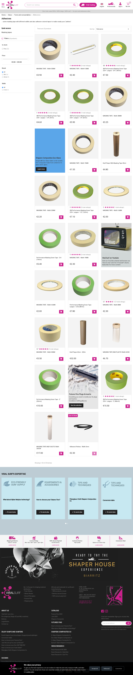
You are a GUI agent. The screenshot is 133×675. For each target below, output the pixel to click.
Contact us (4, 624)
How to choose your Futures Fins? (61, 626)
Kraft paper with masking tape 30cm (114, 163)
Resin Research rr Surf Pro (59, 654)
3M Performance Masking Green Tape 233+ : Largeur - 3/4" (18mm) (115, 69)
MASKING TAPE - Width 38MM (112, 116)
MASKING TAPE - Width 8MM (112, 305)
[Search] (51, 5)
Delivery (3, 619)
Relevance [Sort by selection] (113, 29)
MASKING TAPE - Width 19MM (79, 163)
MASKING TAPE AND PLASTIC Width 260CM (47, 447)
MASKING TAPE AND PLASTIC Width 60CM (116, 352)
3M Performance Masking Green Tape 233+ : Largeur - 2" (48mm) (115, 400)
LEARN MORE (12, 545)
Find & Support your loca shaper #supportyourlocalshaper (19, 635)
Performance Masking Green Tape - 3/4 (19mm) (48, 258)
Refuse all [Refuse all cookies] (105, 668)
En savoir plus (10, 512)
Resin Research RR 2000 (59, 649)
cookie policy (31, 672)
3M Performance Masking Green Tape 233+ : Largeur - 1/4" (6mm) (82, 117)
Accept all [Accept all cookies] (92, 668)
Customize (118, 668)
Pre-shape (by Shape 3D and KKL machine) (14, 616)
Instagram (106, 611)
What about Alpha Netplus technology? (63, 628)
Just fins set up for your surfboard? (12, 642)
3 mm (6, 90)
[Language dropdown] (102, 6)
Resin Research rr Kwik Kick (59, 652)
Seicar (6, 77)
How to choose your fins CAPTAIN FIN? (13, 645)
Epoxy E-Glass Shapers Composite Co (63, 642)
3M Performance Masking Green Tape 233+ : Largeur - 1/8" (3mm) (48, 117)
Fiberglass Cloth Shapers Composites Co (14, 650)
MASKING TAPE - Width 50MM (45, 68)
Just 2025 (54, 616)
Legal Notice (5, 621)
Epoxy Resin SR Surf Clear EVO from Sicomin (15, 661)
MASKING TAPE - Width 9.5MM (79, 68)
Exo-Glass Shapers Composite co (61, 638)
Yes (6, 49)
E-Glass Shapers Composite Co (61, 635)
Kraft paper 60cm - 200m (78, 352)
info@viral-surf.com (85, 603)
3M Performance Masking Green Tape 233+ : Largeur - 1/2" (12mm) (82, 211)
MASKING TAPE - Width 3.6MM (112, 210)
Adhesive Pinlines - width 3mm (79, 446)
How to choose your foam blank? (11, 647)
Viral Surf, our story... (7, 614)
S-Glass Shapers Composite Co (61, 640)
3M (6, 74)
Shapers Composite (57, 619)
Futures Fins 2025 (56, 614)
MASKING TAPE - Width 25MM (45, 210)
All (4, 72)
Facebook (102, 611)
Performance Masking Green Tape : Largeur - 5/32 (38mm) (81, 306)
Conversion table (6, 638)
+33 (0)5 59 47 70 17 (85, 601)
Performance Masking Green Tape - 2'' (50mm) (48, 400)
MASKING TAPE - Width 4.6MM (45, 305)
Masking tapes (6, 32)
